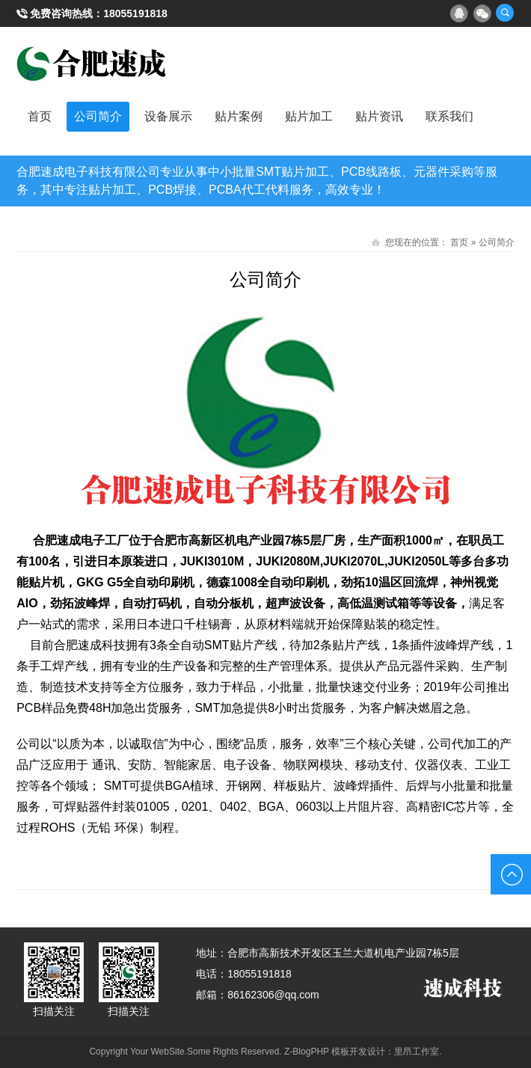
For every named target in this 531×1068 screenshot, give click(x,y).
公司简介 (98, 116)
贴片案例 (239, 116)
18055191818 (135, 13)
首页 (40, 116)
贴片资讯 (379, 116)
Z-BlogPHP (306, 1051)
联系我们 (449, 116)
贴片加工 (309, 116)
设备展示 (168, 116)
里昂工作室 (416, 1051)
